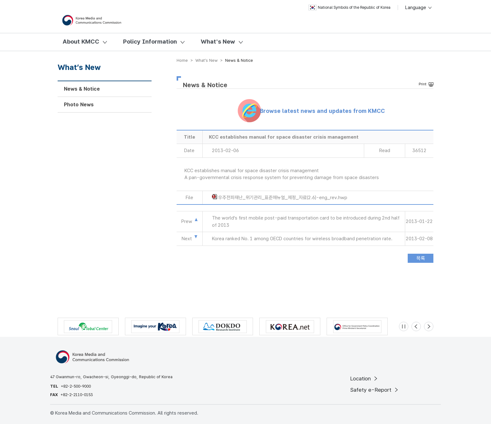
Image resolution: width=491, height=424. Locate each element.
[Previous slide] (416, 326)
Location (364, 378)
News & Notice (82, 89)
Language (418, 7)
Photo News (79, 105)
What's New (218, 41)
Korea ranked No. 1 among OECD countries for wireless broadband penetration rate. (302, 238)
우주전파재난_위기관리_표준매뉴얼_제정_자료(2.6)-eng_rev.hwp (282, 197)
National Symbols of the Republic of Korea (349, 7)
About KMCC (81, 41)
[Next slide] (428, 326)
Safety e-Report (374, 390)
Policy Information (150, 41)
